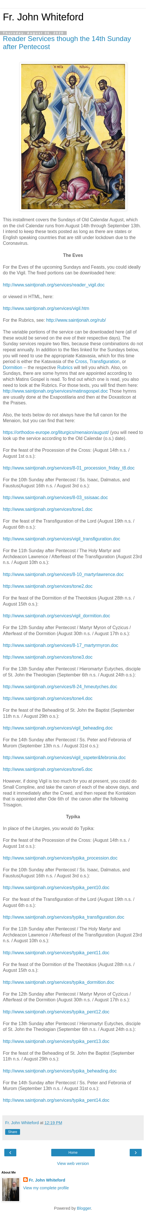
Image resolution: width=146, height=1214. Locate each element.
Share (12, 1132)
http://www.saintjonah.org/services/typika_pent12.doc (56, 1011)
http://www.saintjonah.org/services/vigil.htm (46, 308)
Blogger (84, 1208)
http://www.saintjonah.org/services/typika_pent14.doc (56, 1100)
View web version (73, 1163)
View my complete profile (46, 1188)
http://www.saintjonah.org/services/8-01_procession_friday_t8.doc (69, 468)
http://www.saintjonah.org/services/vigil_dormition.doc (56, 615)
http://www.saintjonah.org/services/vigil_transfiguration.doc (61, 538)
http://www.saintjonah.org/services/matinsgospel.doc (55, 391)
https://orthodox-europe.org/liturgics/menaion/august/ (56, 432)
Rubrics (65, 367)
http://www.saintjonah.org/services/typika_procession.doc (60, 858)
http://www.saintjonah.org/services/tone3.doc (47, 657)
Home (73, 1153)
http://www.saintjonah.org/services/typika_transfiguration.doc (63, 917)
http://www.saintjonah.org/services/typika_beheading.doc (60, 1070)
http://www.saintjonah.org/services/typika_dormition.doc (58, 982)
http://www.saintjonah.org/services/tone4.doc (47, 698)
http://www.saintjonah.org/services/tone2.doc (47, 586)
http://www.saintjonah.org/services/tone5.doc (47, 769)
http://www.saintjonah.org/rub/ (76, 320)
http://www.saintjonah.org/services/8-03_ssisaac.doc (55, 497)
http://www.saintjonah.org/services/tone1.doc (47, 509)
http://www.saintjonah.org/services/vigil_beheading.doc (58, 728)
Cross (81, 361)
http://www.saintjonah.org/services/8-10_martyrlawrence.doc (63, 574)
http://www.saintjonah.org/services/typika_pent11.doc (56, 952)
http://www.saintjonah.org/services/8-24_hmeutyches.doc (60, 686)
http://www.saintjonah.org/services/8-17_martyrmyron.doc (60, 645)
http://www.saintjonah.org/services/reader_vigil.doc (53, 284)
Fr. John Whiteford (43, 16)
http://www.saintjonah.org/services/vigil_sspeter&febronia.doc (64, 757)
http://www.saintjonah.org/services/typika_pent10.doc (56, 887)
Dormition (12, 367)
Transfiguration (104, 361)
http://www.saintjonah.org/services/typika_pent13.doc (56, 1041)
